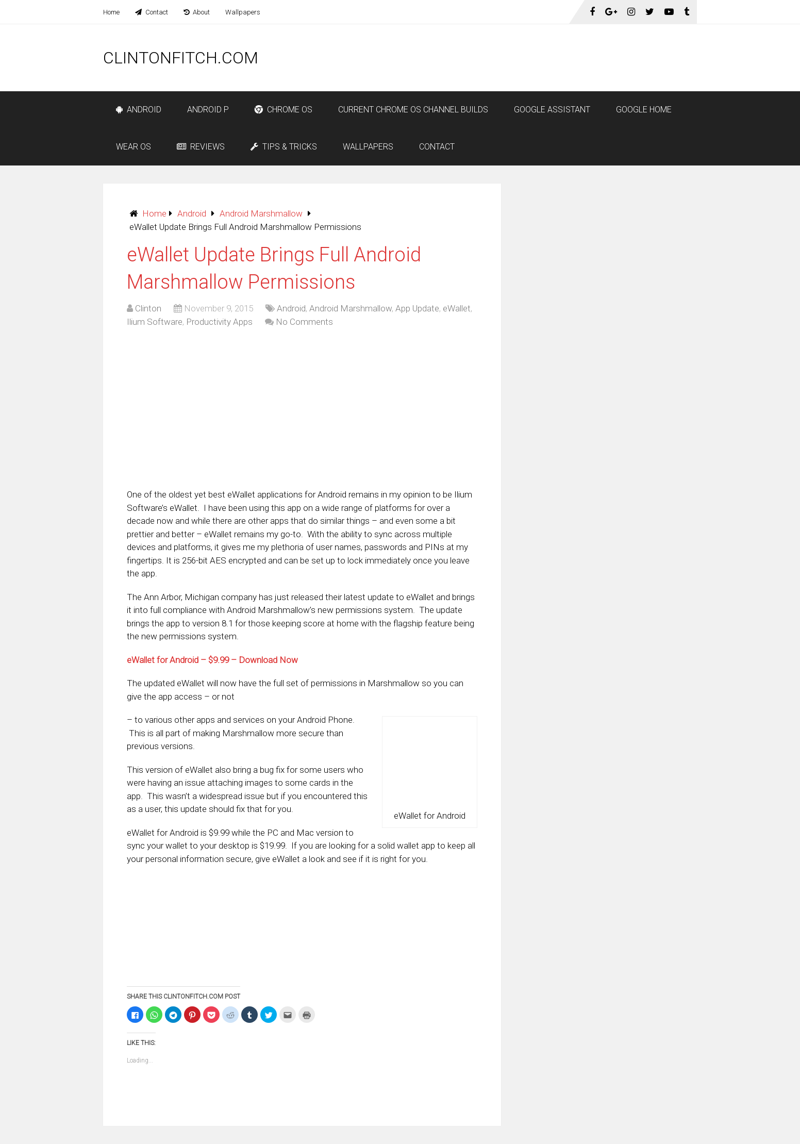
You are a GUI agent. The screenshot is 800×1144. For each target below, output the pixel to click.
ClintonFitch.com (180, 57)
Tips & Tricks (284, 147)
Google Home (644, 109)
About (197, 12)
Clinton (148, 308)
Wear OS (133, 147)
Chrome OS (283, 109)
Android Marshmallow (261, 213)
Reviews (201, 147)
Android (138, 109)
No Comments (304, 322)
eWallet (457, 308)
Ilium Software (154, 322)
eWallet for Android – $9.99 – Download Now (212, 660)
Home (111, 12)
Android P (208, 109)
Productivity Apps (219, 322)
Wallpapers (242, 12)
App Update (417, 308)
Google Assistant (552, 109)
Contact (151, 12)
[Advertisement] (509, 58)
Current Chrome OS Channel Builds (413, 109)
